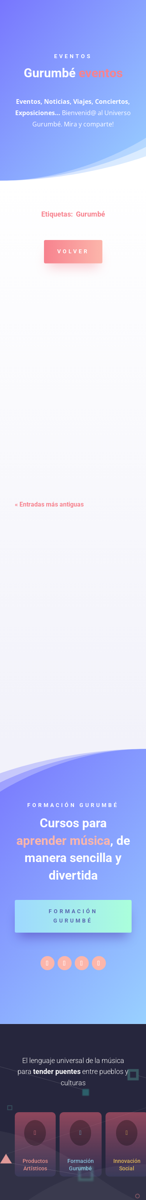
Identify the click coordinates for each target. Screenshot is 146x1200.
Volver (73, 251)
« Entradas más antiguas (49, 504)
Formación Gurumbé (73, 916)
